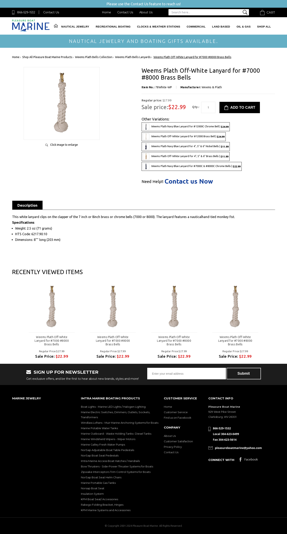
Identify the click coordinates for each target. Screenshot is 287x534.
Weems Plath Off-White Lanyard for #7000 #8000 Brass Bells (52, 340)
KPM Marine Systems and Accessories (105, 510)
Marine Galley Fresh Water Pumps (103, 444)
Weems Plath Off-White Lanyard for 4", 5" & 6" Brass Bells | (185, 156)
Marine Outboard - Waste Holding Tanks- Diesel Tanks (116, 433)
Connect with (221, 460)
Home (106, 12)
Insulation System (92, 493)
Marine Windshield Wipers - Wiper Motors (108, 439)
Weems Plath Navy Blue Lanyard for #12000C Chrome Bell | (186, 126)
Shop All (264, 26)
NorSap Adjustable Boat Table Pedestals (107, 450)
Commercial (196, 26)
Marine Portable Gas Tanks (98, 482)
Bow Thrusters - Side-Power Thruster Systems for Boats (117, 466)
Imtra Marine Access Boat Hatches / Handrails (110, 461)
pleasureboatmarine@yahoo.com (238, 448)
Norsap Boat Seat (92, 488)
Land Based (221, 26)
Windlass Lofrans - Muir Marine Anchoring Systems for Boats (119, 422)
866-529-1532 (26, 12)
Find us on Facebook (177, 417)
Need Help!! (152, 182)
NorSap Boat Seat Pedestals (100, 455)
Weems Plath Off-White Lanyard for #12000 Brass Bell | (184, 136)
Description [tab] (27, 205)
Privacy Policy (173, 446)
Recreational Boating (113, 26)
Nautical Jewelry (75, 26)
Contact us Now (188, 181)
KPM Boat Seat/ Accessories (99, 499)
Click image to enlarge (64, 144)
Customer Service (176, 412)
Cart (271, 12)
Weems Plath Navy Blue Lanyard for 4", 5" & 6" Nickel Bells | (186, 146)
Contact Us (51, 12)
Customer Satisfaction (178, 441)
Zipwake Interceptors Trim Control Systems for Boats (115, 471)
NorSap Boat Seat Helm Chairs (101, 477)
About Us (146, 12)
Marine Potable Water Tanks (99, 428)
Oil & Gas (244, 26)
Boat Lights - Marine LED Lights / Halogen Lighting (113, 406)
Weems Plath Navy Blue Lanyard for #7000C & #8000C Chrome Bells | (191, 166)
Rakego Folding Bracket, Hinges (102, 504)
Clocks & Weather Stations (158, 26)
